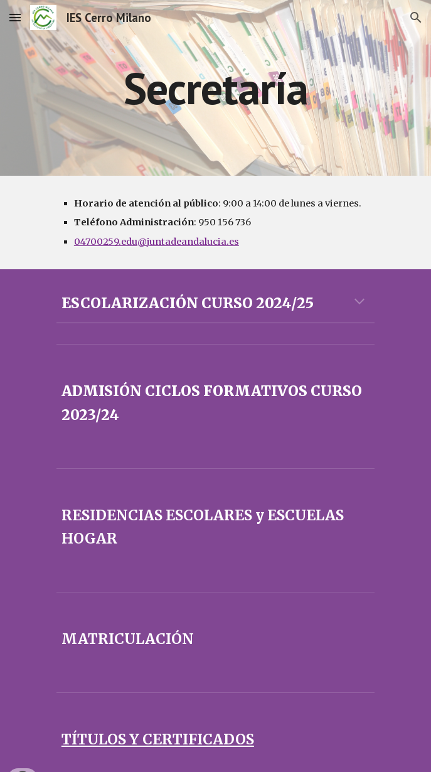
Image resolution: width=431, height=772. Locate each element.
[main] (215, 88)
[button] (15, 17)
